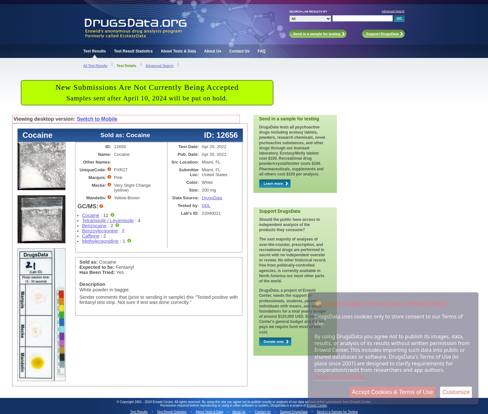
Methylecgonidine (100, 241)
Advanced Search (393, 11)
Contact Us (239, 51)
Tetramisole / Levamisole (108, 220)
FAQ (262, 51)
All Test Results (95, 66)
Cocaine (90, 215)
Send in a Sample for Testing (337, 412)
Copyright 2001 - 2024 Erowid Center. (147, 402)
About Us (212, 51)
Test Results (94, 51)
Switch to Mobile (97, 119)
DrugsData (212, 197)
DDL (206, 205)
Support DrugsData (294, 412)
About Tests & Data (178, 51)
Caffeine (90, 236)
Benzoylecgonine (100, 230)
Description (92, 284)
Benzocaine (94, 225)
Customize (456, 392)
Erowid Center (317, 405)
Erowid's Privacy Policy (339, 376)
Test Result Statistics (133, 51)
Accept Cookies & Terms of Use (392, 392)
